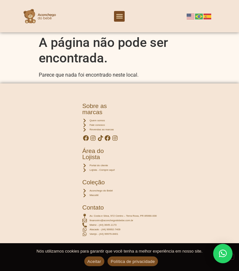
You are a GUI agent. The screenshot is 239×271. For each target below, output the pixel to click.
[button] (119, 16)
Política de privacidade (133, 261)
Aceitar (94, 261)
